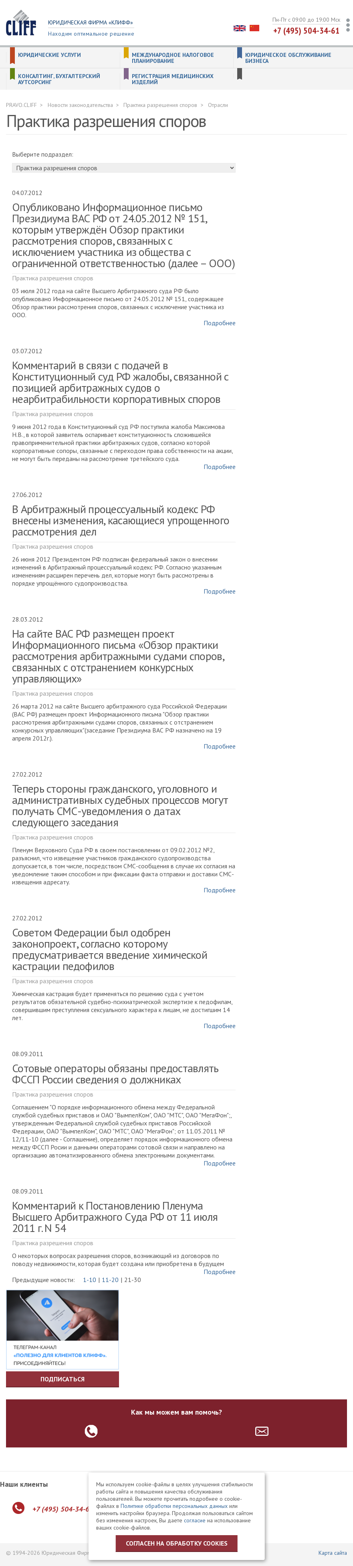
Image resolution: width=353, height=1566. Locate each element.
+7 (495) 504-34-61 (306, 30)
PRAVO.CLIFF (21, 105)
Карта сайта (333, 1552)
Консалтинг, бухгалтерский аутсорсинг (59, 79)
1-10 (89, 1280)
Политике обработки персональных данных (174, 1506)
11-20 (110, 1280)
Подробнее (220, 323)
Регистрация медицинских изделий (173, 79)
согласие (195, 1520)
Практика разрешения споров (160, 105)
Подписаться (62, 1379)
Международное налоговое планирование (173, 58)
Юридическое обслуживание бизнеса (288, 58)
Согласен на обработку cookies (177, 1543)
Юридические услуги (49, 55)
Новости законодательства (80, 105)
